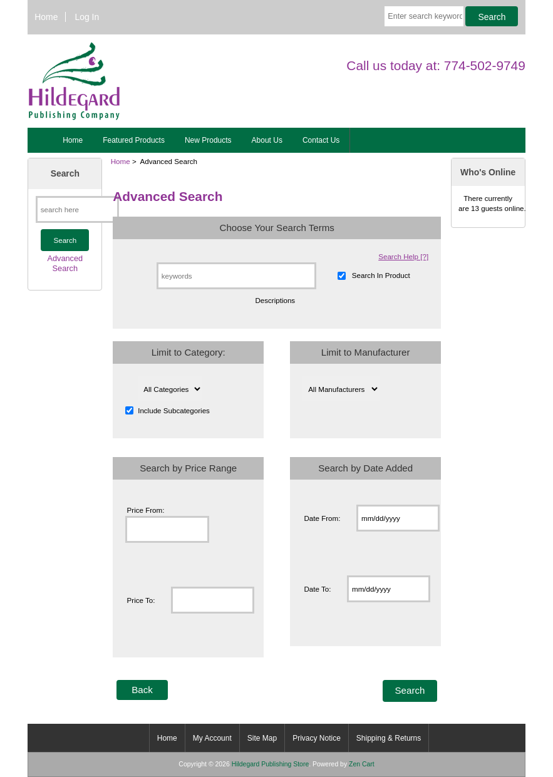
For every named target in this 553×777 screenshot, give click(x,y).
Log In (87, 17)
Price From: (146, 510)
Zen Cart (362, 764)
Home (46, 17)
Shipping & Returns (388, 738)
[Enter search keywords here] (424, 16)
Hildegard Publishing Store (270, 764)
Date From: (322, 518)
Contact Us (320, 140)
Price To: (141, 600)
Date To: (317, 589)
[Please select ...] (170, 388)
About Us (267, 140)
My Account (212, 738)
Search (65, 173)
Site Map (262, 738)
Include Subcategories (174, 410)
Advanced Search (65, 263)
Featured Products (134, 140)
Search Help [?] (403, 256)
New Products (208, 140)
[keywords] (236, 275)
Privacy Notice (316, 738)
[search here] (77, 209)
